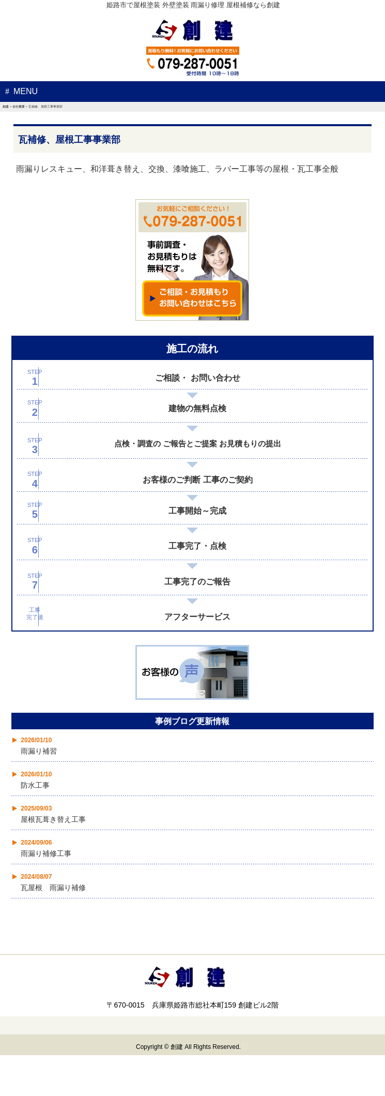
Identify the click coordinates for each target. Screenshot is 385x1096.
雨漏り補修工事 (46, 853)
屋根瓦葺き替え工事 (53, 819)
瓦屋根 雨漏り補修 (53, 887)
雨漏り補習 (39, 751)
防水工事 (35, 785)
